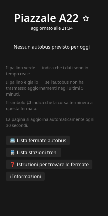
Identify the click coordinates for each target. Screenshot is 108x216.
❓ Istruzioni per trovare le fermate (49, 164)
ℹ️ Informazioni (25, 176)
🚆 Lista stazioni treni (34, 152)
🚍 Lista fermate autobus (38, 140)
